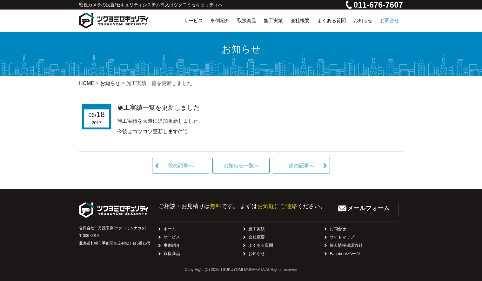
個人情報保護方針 (346, 245)
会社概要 (256, 237)
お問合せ (338, 228)
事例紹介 (172, 245)
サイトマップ (342, 237)
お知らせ (256, 253)
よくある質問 (260, 245)
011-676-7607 (374, 4)
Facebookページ (345, 253)
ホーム (170, 228)
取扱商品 (172, 253)
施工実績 (256, 228)
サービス (172, 237)
